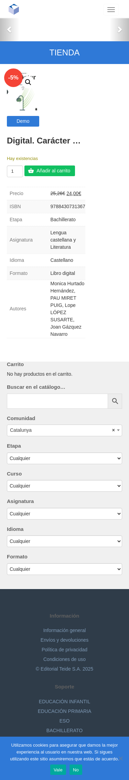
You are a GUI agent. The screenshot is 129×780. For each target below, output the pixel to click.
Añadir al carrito (53, 170)
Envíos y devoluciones (64, 640)
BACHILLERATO (64, 730)
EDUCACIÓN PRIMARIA (65, 711)
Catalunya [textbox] (62, 430)
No (76, 769)
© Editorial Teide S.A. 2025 (64, 669)
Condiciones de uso (64, 659)
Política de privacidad (64, 649)
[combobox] (64, 430)
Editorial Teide (16, 9)
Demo (23, 121)
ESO (65, 721)
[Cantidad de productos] (15, 171)
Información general (64, 630)
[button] (9, 29)
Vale (58, 769)
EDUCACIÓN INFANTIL (64, 701)
